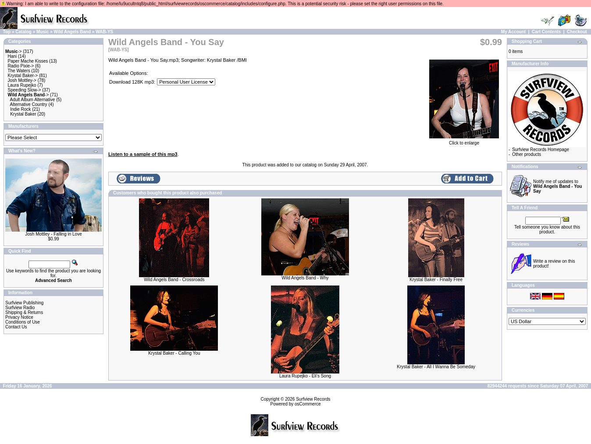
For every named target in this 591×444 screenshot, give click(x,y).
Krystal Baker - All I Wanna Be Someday (436, 366)
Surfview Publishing (24, 302)
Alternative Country (28, 104)
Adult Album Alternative (32, 99)
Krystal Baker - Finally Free (436, 279)
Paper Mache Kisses (28, 61)
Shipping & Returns (24, 312)
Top (7, 31)
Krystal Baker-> (23, 75)
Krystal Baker (23, 114)
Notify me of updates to (557, 186)
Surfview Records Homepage (540, 149)
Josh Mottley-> (22, 80)
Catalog (23, 31)
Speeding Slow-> (24, 90)
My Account (513, 31)
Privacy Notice (19, 317)
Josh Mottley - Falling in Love (53, 234)
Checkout (577, 31)
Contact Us (16, 326)
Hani (12, 56)
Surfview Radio (20, 307)
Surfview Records (313, 399)
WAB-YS (104, 31)
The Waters (18, 70)
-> (13, 51)
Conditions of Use (22, 322)
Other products (526, 154)
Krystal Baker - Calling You (174, 353)
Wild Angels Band (72, 31)
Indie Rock (20, 109)
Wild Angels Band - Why (304, 277)
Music (42, 31)
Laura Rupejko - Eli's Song (305, 376)
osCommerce (307, 404)
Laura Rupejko (22, 85)
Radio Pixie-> (21, 65)
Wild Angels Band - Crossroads (174, 279)
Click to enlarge (464, 141)
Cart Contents (546, 31)
